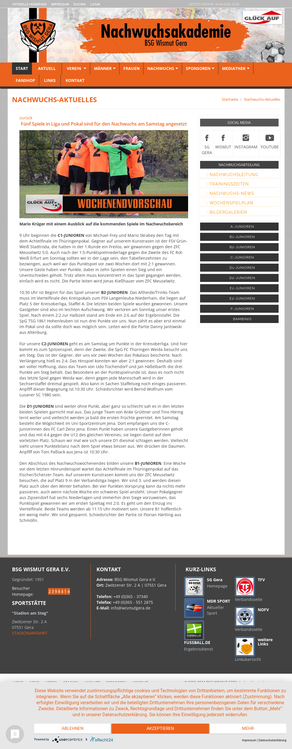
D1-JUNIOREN (242, 268)
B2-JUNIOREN (242, 247)
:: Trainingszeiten (227, 184)
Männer (105, 68)
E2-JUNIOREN (242, 298)
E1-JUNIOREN (242, 288)
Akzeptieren (160, 729)
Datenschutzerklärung (272, 740)
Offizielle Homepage (29, 4)
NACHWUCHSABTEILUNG (239, 164)
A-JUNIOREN (242, 227)
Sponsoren (200, 68)
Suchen (79, 4)
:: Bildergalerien (226, 212)
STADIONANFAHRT (29, 633)
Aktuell (47, 68)
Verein (76, 68)
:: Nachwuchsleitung (232, 174)
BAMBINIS (242, 319)
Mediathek (235, 68)
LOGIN (95, 4)
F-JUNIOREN (242, 309)
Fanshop (25, 80)
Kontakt (74, 80)
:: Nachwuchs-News (230, 193)
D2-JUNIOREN (242, 278)
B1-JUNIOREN (242, 237)
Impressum (60, 4)
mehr (249, 729)
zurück (25, 117)
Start (22, 68)
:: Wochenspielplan (229, 203)
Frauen (131, 68)
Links (50, 80)
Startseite (230, 99)
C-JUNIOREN (242, 257)
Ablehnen (72, 729)
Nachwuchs (162, 68)
